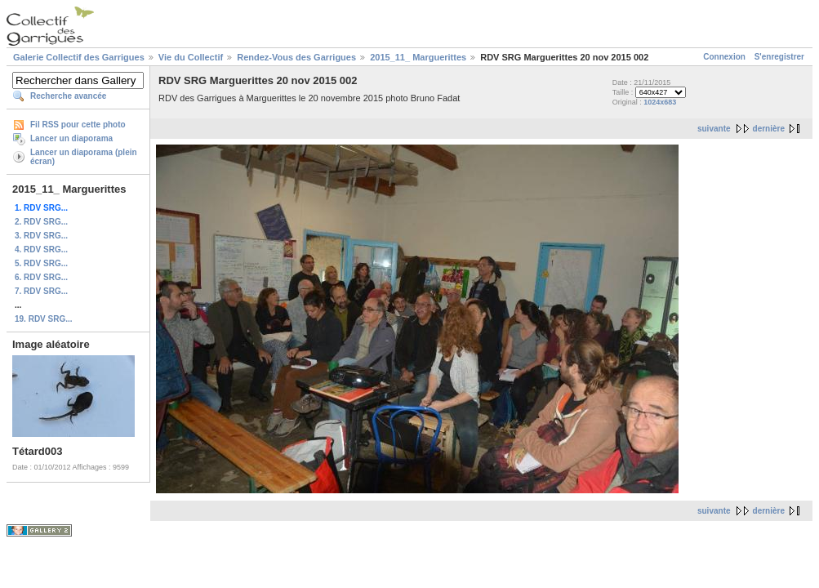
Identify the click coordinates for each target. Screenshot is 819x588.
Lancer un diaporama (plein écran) (83, 157)
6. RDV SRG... (41, 277)
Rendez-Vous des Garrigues (296, 57)
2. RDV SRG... (41, 221)
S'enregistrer (779, 56)
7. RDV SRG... (41, 291)
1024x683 (659, 102)
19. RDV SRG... (44, 318)
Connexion (724, 56)
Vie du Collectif (190, 57)
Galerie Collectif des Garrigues (79, 57)
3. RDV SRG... (41, 235)
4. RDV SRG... (41, 249)
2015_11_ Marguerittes (418, 57)
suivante (714, 128)
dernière (769, 128)
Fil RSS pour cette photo (78, 124)
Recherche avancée (68, 95)
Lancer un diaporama (71, 138)
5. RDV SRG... (41, 263)
